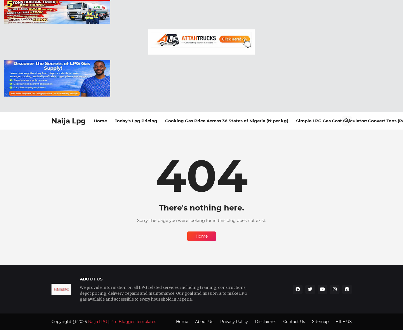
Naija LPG (97, 321)
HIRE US (344, 321)
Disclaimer (265, 321)
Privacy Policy (234, 321)
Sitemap (320, 321)
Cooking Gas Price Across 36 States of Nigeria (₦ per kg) (226, 120)
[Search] (347, 121)
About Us (204, 321)
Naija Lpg (68, 121)
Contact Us (294, 321)
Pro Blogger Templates (133, 321)
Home (100, 120)
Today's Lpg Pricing (136, 120)
